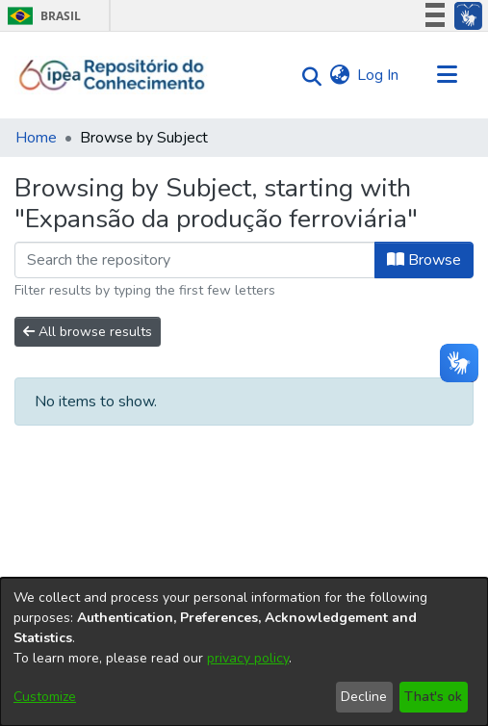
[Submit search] (306, 76)
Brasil (40, 16)
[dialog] (244, 652)
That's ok (433, 696)
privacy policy (248, 658)
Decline (364, 696)
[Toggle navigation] (447, 75)
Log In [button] (378, 75)
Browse (424, 260)
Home (36, 137)
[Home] (112, 75)
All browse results (87, 332)
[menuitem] (339, 75)
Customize (44, 696)
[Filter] (194, 260)
